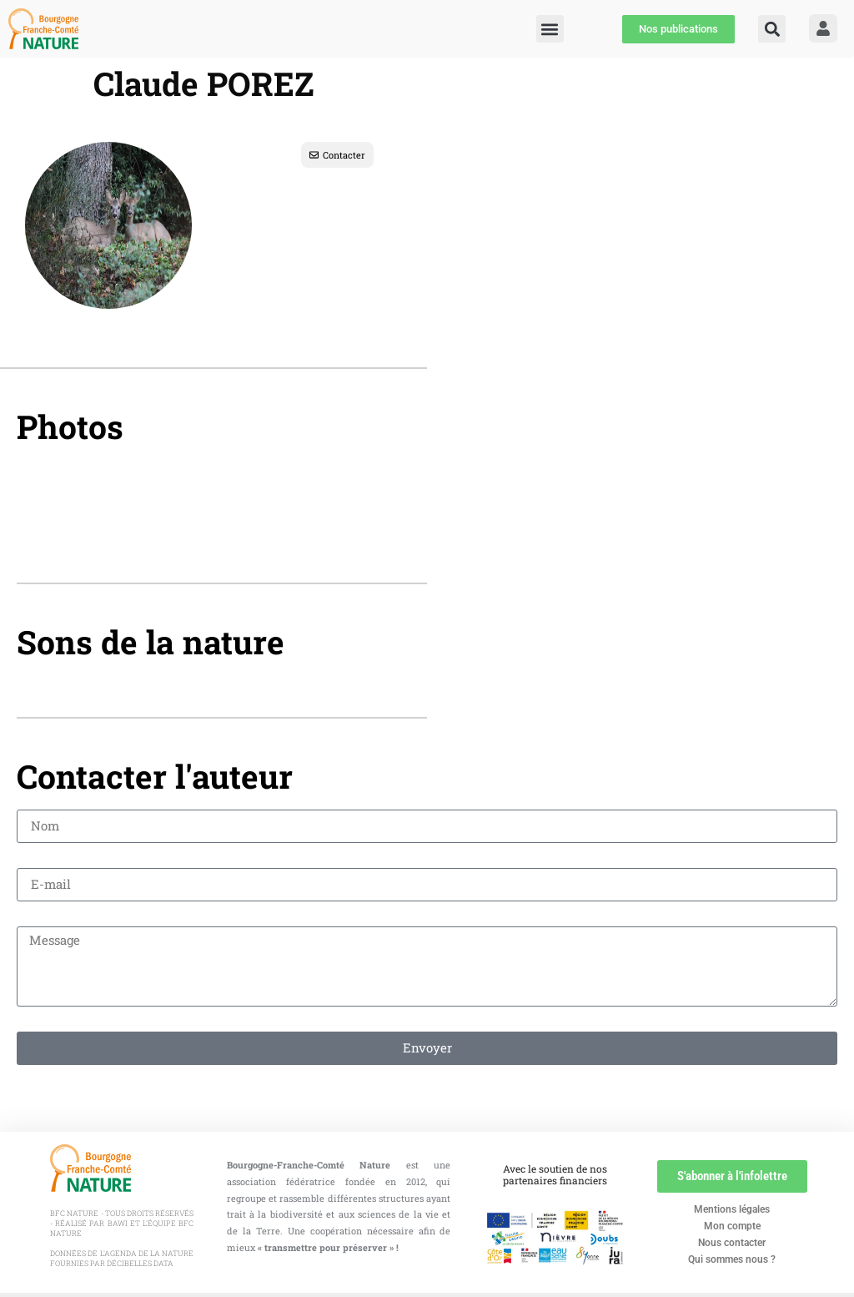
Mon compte (732, 1226)
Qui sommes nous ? (732, 1259)
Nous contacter (732, 1243)
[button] (772, 29)
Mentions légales (732, 1209)
